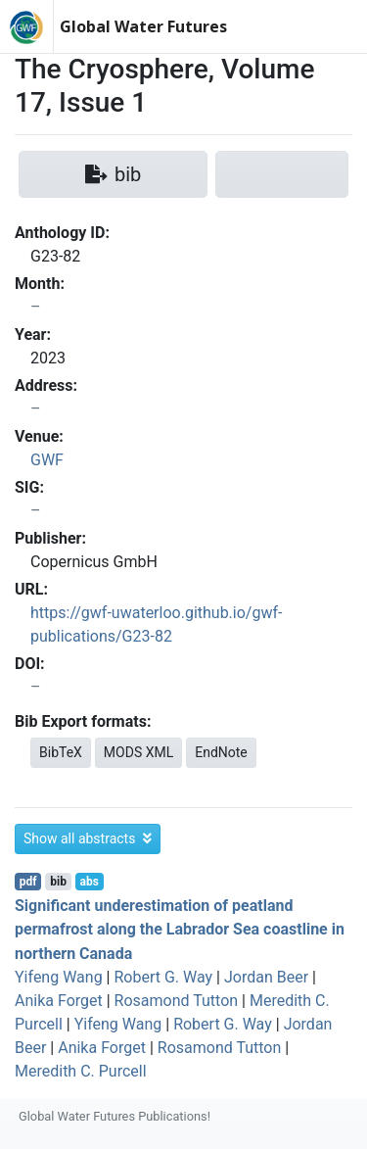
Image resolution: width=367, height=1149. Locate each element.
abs (88, 881)
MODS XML (138, 752)
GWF (47, 460)
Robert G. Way (163, 977)
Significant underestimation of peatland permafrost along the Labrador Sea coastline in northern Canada (179, 929)
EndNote (221, 752)
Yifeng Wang (59, 977)
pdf (28, 881)
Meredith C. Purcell (81, 1071)
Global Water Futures (143, 26)
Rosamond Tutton (177, 1000)
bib (58, 881)
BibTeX (60, 752)
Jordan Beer (266, 977)
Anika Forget (59, 1000)
